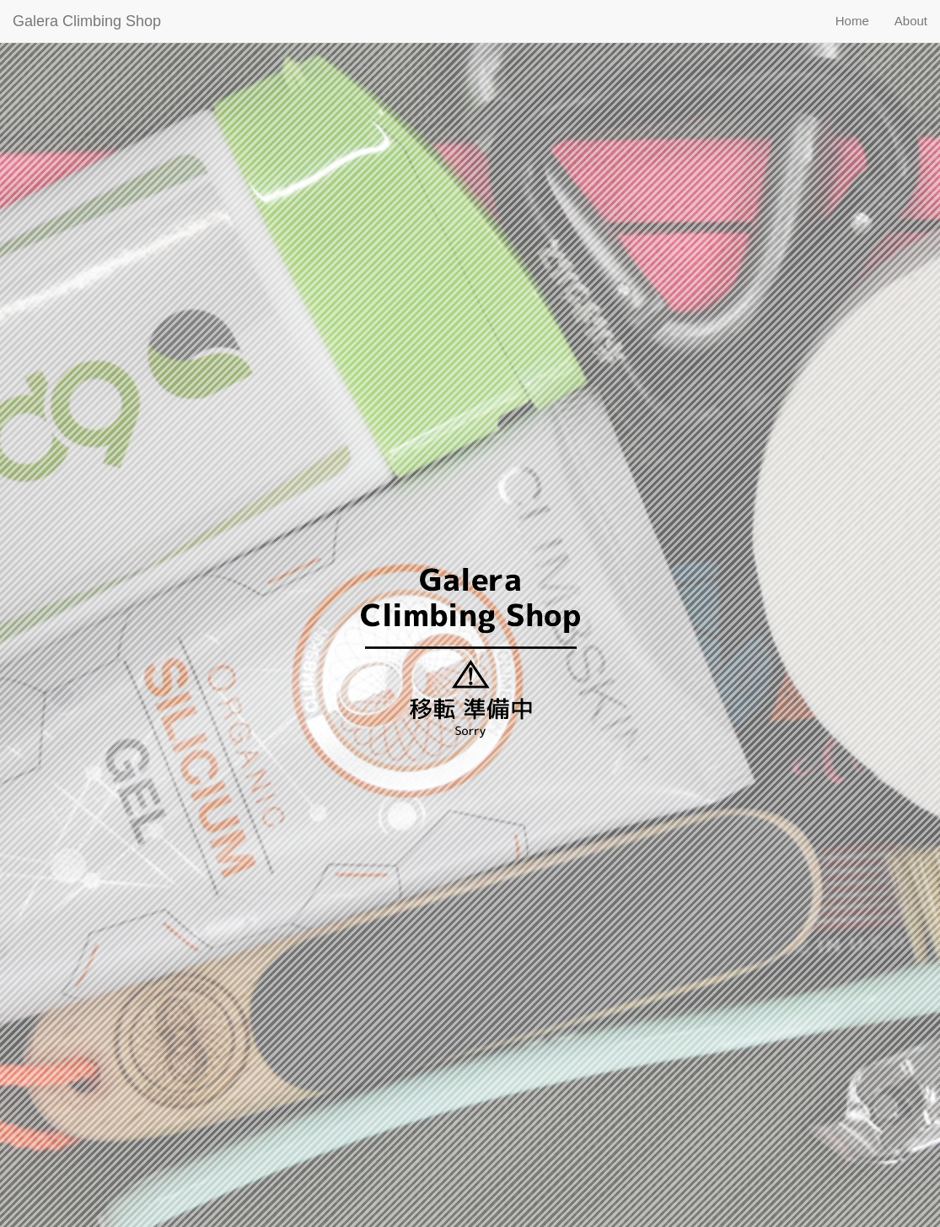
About (910, 21)
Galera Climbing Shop (87, 21)
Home (852, 21)
